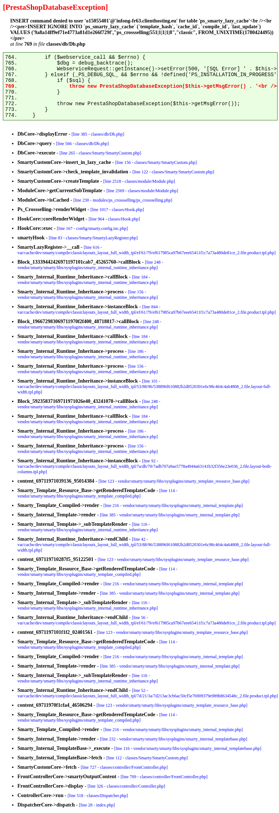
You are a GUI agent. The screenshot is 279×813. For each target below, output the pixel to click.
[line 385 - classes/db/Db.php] (98, 134)
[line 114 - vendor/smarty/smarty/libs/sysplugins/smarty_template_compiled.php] (97, 493)
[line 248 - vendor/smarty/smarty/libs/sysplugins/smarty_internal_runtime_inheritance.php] (90, 265)
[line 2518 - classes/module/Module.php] (139, 181)
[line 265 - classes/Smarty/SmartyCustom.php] (100, 153)
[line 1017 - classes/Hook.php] (117, 209)
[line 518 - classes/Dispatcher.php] (98, 795)
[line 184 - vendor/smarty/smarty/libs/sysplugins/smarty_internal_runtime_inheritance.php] (87, 280)
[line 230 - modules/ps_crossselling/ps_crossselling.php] (122, 200)
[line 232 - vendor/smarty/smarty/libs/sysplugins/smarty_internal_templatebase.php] (173, 739)
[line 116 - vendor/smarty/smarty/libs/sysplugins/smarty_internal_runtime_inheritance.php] (87, 527)
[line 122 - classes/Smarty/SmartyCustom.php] (173, 171)
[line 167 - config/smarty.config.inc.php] (92, 228)
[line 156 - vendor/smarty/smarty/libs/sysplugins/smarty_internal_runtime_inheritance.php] (87, 294)
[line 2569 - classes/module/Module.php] (142, 190)
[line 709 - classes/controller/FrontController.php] (164, 776)
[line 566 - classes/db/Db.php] (82, 143)
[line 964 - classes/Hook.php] (114, 219)
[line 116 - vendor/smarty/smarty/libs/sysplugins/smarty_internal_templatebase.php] (187, 748)
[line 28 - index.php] (97, 805)
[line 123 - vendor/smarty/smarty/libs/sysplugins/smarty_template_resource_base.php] (173, 481)
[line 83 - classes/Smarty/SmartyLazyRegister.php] (93, 237)
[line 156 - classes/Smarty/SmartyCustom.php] (156, 162)
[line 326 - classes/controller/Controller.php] (126, 786)
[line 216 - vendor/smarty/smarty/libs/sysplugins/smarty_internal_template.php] (173, 505)
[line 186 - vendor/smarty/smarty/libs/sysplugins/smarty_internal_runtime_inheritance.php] (87, 354)
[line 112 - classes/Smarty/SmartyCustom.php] (147, 757)
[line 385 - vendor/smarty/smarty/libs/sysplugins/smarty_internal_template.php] (169, 514)
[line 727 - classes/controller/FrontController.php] (124, 767)
